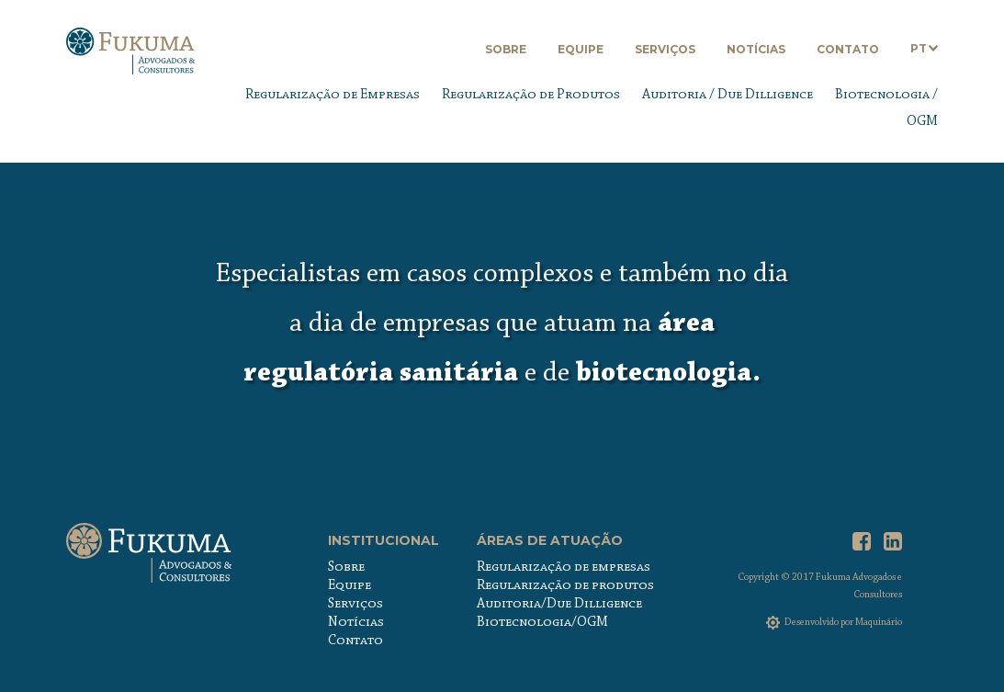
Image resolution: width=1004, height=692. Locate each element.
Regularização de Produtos (531, 95)
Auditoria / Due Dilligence (727, 95)
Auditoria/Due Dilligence (559, 604)
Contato (848, 49)
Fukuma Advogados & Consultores (130, 57)
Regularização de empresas (563, 567)
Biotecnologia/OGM (542, 623)
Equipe (581, 49)
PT (918, 48)
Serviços (665, 49)
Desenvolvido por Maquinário (843, 623)
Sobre (505, 49)
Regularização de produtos (565, 586)
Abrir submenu (933, 48)
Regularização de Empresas (332, 95)
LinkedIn (893, 541)
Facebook (861, 541)
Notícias (756, 49)
